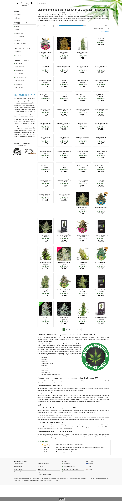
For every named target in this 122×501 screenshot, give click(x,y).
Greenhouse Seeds (20, 84)
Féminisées (17, 14)
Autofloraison (19, 36)
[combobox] (46, 26)
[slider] (60, 25)
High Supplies (18, 70)
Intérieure (17, 55)
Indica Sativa (18, 33)
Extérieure (17, 52)
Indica (16, 30)
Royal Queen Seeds (20, 77)
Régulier (17, 18)
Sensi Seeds (18, 63)
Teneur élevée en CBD (20, 43)
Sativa (16, 26)
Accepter (62, 499)
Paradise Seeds (19, 81)
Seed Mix (17, 40)
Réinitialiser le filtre (105, 31)
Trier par (107, 26)
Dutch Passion (18, 74)
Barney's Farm (18, 87)
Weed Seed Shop (19, 67)
